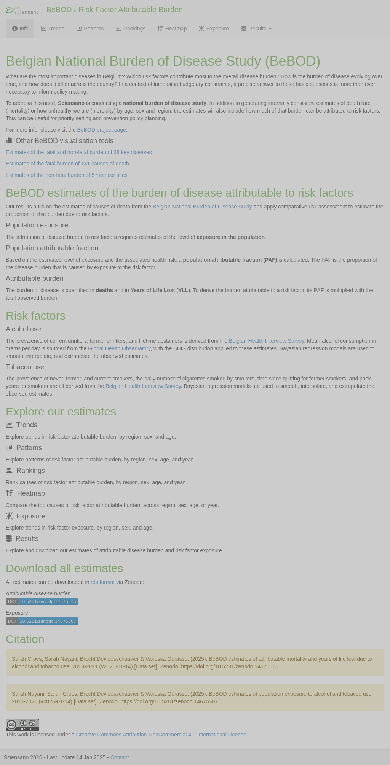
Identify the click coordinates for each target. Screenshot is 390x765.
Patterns (90, 28)
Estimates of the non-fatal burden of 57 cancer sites (67, 175)
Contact (119, 757)
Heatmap (172, 28)
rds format (103, 582)
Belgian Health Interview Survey (266, 341)
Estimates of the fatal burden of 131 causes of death (67, 164)
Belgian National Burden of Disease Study (202, 207)
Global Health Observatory (119, 348)
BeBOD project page (101, 130)
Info (20, 28)
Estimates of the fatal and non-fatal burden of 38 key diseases (79, 152)
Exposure (213, 28)
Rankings (130, 28)
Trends (52, 28)
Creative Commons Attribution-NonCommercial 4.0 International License (161, 735)
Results (256, 28)
